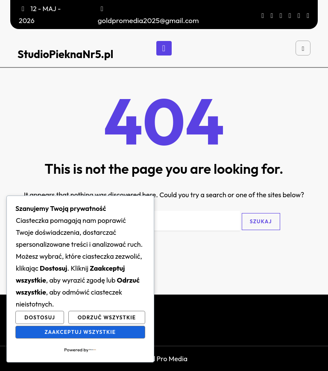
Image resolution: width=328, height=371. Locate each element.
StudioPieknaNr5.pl (65, 54)
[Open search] (303, 48)
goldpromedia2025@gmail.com (148, 20)
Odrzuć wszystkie (107, 317)
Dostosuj (39, 317)
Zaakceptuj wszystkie (80, 332)
